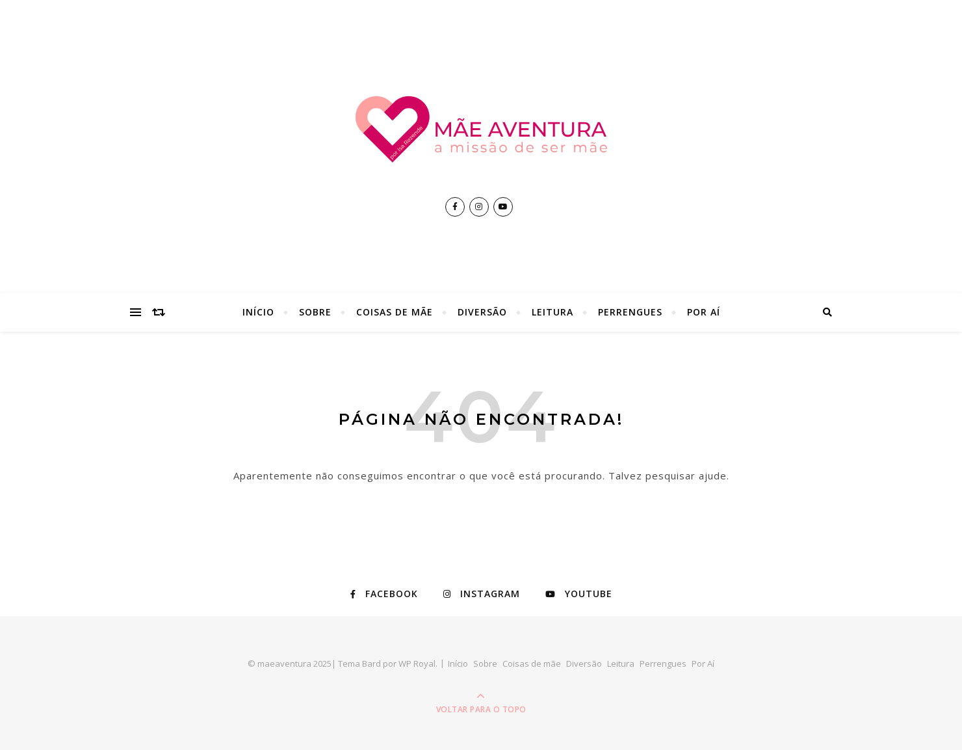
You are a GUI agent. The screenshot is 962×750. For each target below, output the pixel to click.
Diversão (482, 312)
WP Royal (417, 663)
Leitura (552, 312)
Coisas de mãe (394, 312)
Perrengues (630, 312)
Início (258, 312)
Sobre (315, 312)
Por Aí (703, 312)
